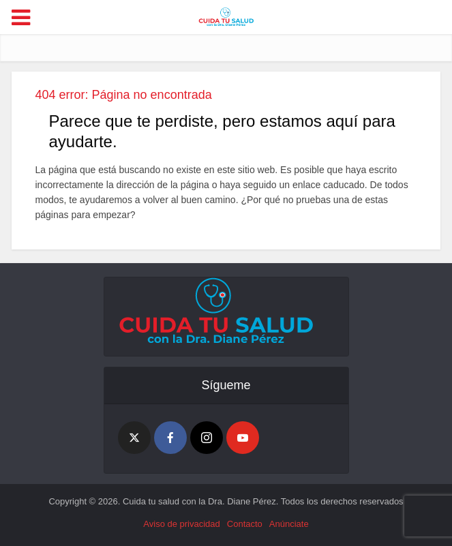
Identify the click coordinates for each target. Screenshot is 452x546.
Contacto (244, 524)
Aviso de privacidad (181, 524)
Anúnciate (289, 524)
